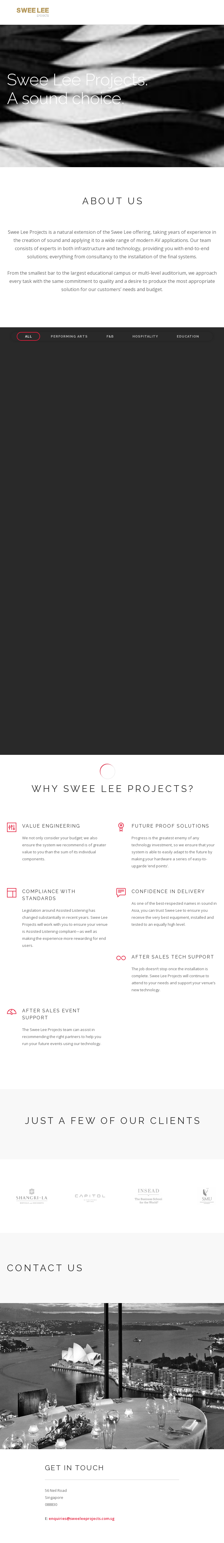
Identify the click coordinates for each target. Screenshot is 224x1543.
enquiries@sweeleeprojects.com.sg (82, 1518)
